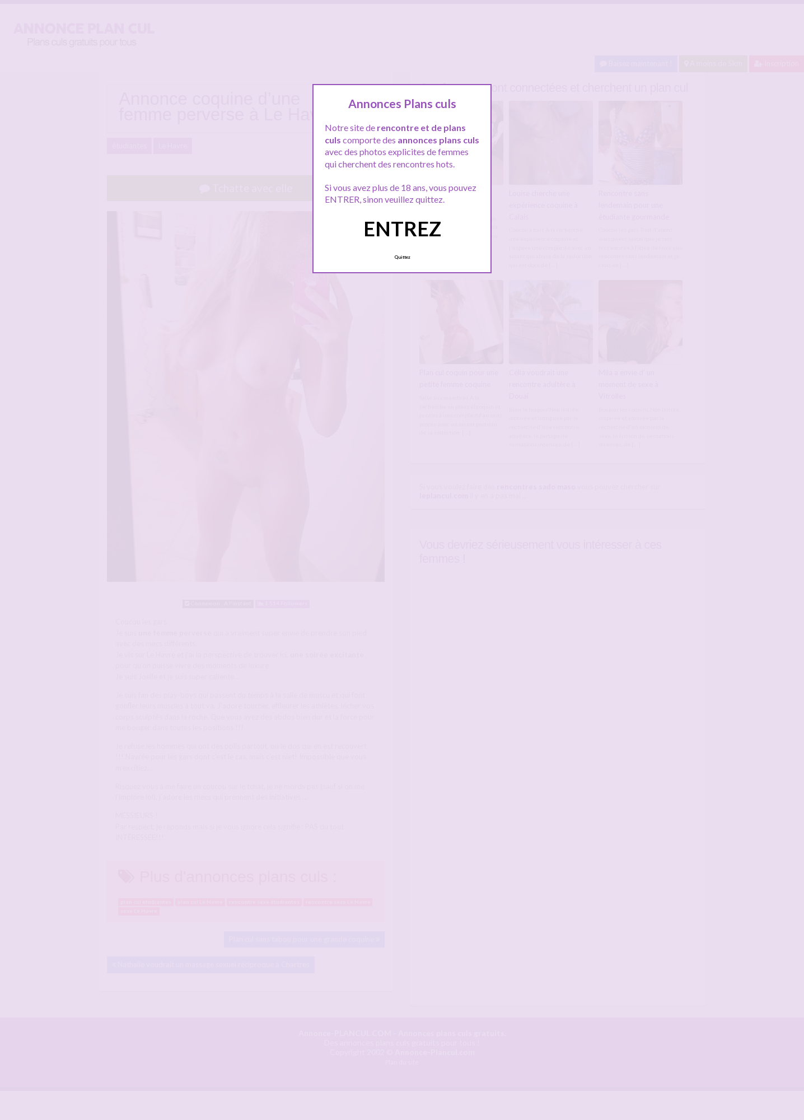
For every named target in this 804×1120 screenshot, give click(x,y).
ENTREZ (402, 228)
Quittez (402, 257)
